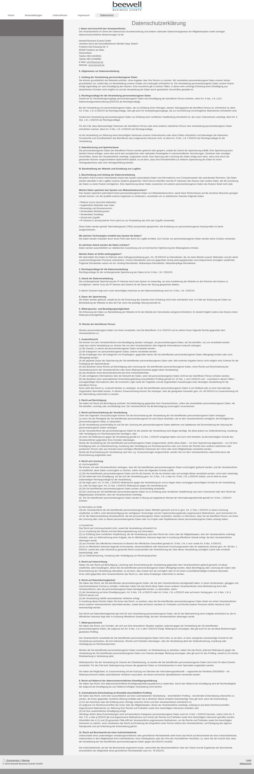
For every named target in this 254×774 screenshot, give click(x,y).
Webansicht (245, 763)
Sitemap (25, 760)
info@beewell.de (95, 62)
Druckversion (11, 760)
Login (248, 760)
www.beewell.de (96, 65)
